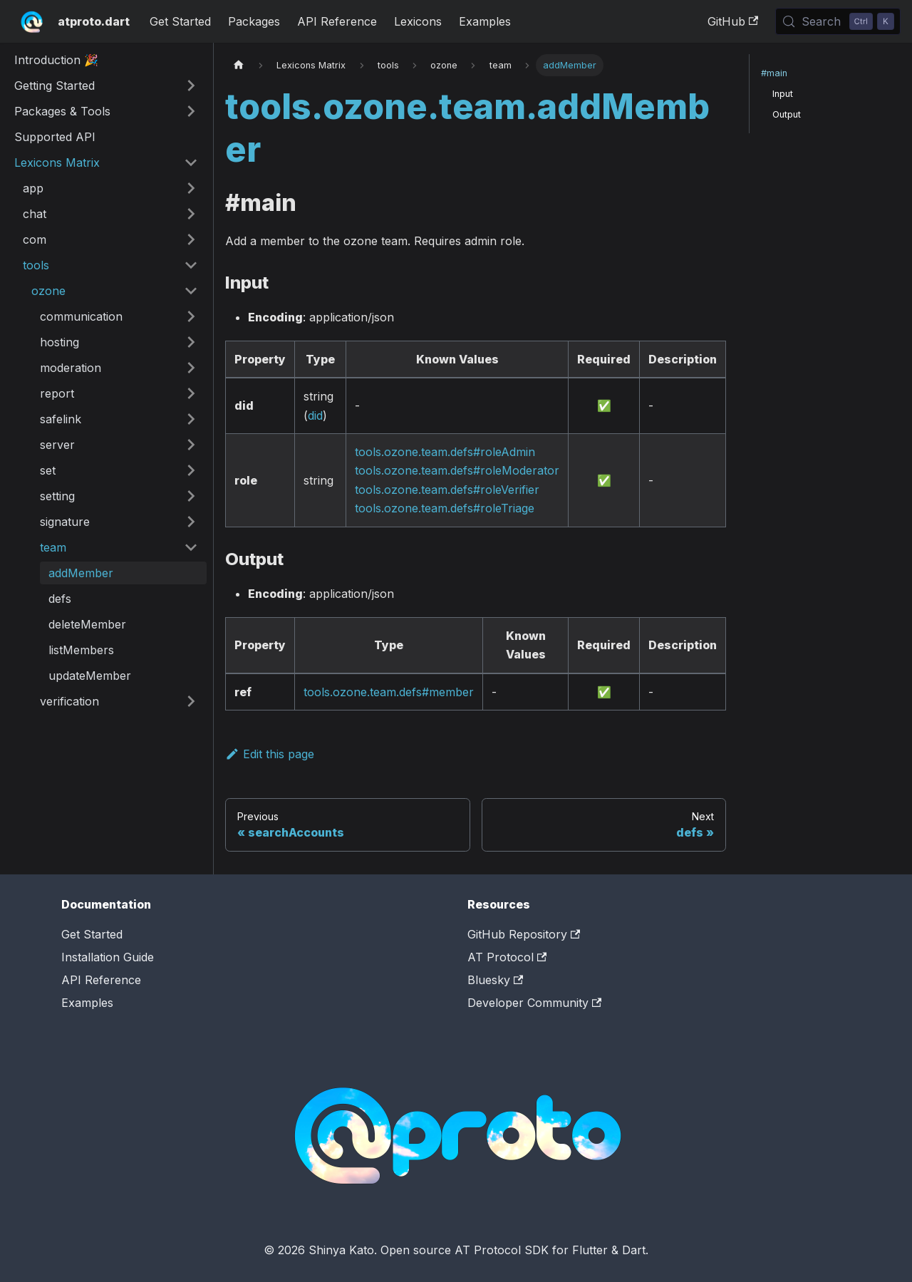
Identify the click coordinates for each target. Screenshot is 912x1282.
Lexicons (418, 21)
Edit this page (269, 754)
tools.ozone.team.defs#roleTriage (444, 508)
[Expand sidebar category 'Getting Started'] (191, 85)
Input (782, 93)
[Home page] (238, 65)
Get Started (180, 21)
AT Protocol (506, 957)
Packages (254, 21)
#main (774, 73)
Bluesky (495, 980)
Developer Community (534, 1003)
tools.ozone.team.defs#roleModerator (457, 470)
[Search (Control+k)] (838, 21)
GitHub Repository (523, 934)
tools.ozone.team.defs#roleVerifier (447, 489)
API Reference (337, 21)
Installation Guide (107, 957)
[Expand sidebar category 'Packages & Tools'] (191, 111)
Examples (485, 21)
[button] (110, 188)
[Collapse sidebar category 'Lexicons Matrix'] (191, 162)
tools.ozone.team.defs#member (389, 692)
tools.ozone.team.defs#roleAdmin (445, 452)
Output (786, 114)
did (315, 415)
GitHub (733, 21)
